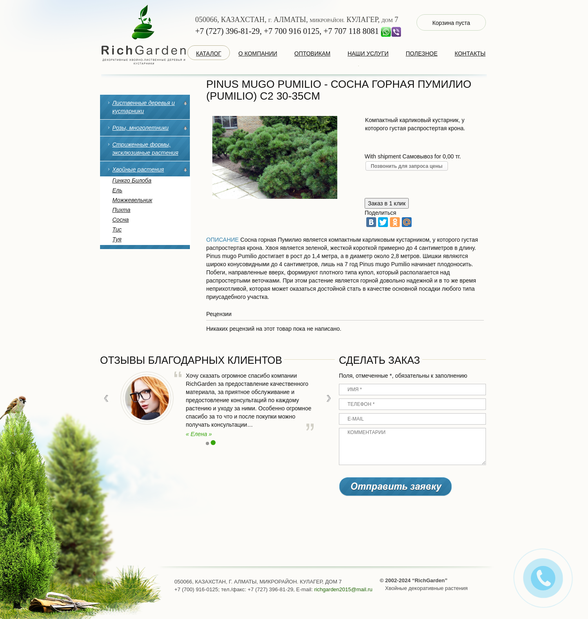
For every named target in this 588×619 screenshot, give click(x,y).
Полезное (422, 53)
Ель (117, 190)
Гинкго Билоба (131, 180)
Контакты (470, 53)
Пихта (121, 210)
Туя (117, 239)
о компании (257, 53)
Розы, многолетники (140, 128)
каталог (208, 53)
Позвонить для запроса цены (407, 166)
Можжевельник (132, 200)
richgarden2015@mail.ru (343, 589)
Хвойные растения (138, 169)
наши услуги (368, 53)
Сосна (120, 219)
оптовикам (312, 53)
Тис (117, 229)
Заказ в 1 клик (386, 203)
